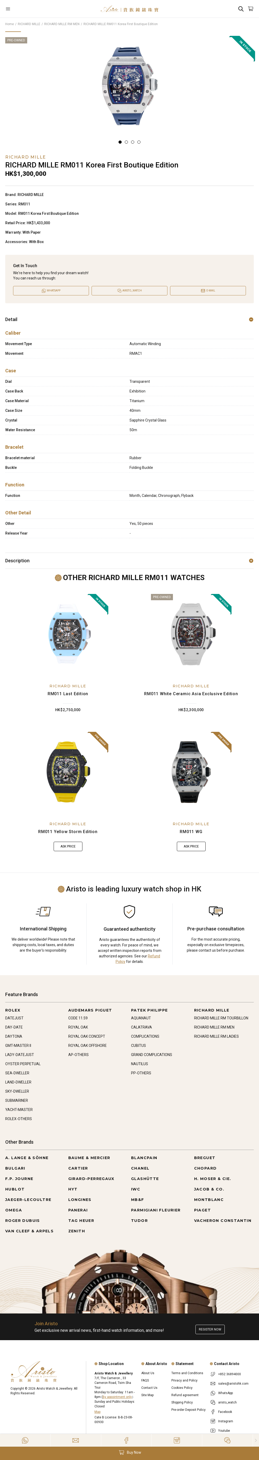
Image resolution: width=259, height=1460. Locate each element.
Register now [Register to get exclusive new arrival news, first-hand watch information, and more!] (210, 1329)
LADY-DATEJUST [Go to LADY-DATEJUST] (19, 1055)
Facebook (225, 1412)
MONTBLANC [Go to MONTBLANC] (209, 1199)
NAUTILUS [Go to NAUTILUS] (139, 1064)
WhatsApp (225, 1393)
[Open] (26, 9)
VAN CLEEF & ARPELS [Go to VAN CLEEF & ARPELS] (29, 1231)
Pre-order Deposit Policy (188, 1410)
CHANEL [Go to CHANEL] (140, 1168)
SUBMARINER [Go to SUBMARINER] (16, 1100)
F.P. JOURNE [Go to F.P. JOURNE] (19, 1178)
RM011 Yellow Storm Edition (68, 831)
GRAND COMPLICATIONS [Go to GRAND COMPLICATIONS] (151, 1055)
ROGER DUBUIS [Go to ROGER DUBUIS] (22, 1220)
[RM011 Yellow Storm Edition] (68, 772)
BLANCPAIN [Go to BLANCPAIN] (144, 1157)
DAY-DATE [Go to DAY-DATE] (14, 1027)
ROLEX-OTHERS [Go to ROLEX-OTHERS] (18, 1119)
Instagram (225, 1421)
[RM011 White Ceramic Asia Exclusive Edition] (191, 634)
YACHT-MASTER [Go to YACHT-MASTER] (19, 1110)
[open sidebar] (26, 9)
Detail (129, 319)
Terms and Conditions (187, 1373)
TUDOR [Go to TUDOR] (139, 1220)
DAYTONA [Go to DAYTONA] (13, 1036)
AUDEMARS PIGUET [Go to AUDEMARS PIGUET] (90, 1010)
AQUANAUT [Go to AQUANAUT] (141, 1018)
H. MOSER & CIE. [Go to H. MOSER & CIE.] (212, 1178)
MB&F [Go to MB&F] (137, 1199)
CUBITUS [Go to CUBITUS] (138, 1045)
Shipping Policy (182, 1402)
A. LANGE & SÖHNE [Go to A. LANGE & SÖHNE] (26, 1157)
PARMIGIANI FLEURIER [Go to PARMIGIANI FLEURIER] (156, 1210)
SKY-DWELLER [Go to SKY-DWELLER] (17, 1091)
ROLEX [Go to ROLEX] (12, 1010)
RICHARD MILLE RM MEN (62, 24)
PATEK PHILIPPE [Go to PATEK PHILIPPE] (149, 1010)
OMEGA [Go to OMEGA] (13, 1210)
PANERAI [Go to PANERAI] (78, 1210)
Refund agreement (185, 1395)
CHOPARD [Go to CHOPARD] (205, 1168)
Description (129, 560)
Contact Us (149, 1388)
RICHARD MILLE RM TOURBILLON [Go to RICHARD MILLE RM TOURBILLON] (221, 1018)
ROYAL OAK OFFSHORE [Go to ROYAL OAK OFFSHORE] (87, 1045)
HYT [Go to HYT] (73, 1189)
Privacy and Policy (184, 1380)
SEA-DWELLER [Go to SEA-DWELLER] (17, 1073)
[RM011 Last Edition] (68, 634)
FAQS (145, 1380)
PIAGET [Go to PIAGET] (202, 1210)
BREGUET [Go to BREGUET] (205, 1157)
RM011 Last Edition (68, 693)
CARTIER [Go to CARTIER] (78, 1168)
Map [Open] (97, 1412)
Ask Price (68, 846)
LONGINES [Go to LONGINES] (80, 1199)
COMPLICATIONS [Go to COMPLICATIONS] (145, 1036)
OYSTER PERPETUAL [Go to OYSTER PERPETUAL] (23, 1064)
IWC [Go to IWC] (135, 1189)
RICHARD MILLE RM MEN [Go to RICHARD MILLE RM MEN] (214, 1027)
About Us (147, 1373)
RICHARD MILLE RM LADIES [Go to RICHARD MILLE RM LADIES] (216, 1036)
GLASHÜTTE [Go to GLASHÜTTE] (145, 1178)
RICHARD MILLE (29, 24)
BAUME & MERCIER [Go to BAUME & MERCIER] (89, 1157)
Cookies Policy (182, 1388)
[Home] (129, 8)
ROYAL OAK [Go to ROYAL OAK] (78, 1027)
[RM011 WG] (191, 772)
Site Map (147, 1395)
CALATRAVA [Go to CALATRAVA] (141, 1027)
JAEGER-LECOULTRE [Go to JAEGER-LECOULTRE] (28, 1199)
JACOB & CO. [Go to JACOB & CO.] (209, 1189)
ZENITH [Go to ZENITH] (76, 1231)
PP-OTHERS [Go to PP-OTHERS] (141, 1073)
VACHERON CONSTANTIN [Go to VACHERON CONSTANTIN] (223, 1220)
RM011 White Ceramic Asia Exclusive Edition (191, 693)
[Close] (256, 1440)
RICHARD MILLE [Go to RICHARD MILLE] (211, 1010)
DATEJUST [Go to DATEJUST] (14, 1018)
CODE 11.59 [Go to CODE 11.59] (78, 1018)
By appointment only (117, 1397)
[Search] (241, 8)
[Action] (227, 1440)
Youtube (224, 1431)
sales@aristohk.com (233, 1383)
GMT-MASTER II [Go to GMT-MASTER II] (18, 1045)
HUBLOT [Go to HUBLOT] (15, 1189)
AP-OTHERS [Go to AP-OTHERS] (78, 1055)
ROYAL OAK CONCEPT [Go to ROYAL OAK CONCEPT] (86, 1036)
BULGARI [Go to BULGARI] (15, 1168)
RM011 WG (191, 831)
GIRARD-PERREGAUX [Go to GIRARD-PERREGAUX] (91, 1178)
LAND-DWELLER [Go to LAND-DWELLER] (18, 1082)
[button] (129, 1452)
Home (9, 24)
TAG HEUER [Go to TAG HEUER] (81, 1220)
